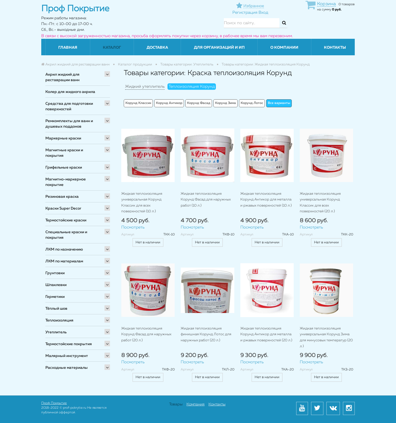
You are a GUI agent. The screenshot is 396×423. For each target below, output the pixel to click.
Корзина (326, 4)
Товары (176, 404)
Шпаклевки (56, 285)
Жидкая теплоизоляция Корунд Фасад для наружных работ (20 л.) (146, 334)
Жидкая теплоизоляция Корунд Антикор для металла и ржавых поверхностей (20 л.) (266, 334)
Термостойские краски (65, 220)
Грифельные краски (63, 167)
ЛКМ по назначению (64, 249)
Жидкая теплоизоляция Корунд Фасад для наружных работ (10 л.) (206, 199)
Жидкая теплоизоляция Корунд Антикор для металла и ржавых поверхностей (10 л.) (266, 199)
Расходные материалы (66, 368)
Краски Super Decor (63, 208)
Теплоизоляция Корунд (192, 86)
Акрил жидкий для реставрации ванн (62, 77)
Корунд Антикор (169, 103)
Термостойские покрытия (68, 344)
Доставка (157, 48)
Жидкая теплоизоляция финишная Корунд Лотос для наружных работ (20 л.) (206, 334)
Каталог (112, 48)
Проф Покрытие (54, 403)
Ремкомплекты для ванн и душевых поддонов (69, 123)
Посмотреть (133, 227)
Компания (195, 404)
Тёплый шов (56, 309)
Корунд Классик (138, 103)
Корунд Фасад (198, 103)
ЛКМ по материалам (64, 261)
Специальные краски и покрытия (66, 235)
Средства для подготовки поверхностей (69, 106)
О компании (284, 48)
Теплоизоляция (59, 320)
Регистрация (244, 12)
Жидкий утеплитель (145, 86)
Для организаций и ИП (219, 48)
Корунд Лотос (252, 103)
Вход (263, 12)
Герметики (55, 297)
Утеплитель (56, 332)
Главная (67, 48)
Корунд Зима (225, 103)
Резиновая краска (62, 197)
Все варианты (279, 103)
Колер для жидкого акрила (70, 92)
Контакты (335, 48)
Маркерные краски (63, 138)
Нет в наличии (148, 242)
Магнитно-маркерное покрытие (65, 182)
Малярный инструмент (66, 356)
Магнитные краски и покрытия (64, 153)
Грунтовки (55, 273)
